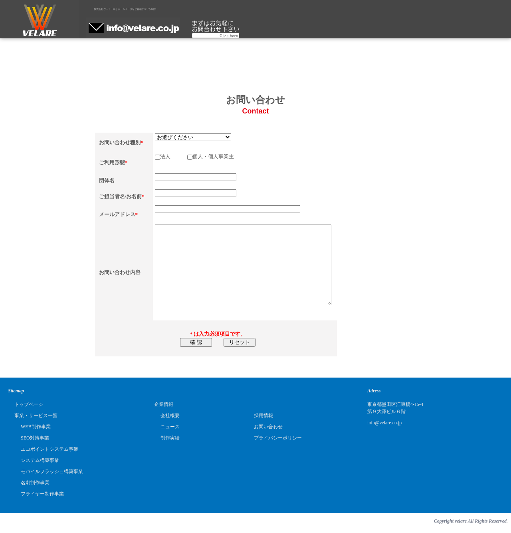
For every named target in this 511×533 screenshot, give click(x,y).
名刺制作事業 (35, 482)
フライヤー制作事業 (42, 494)
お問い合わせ (268, 427)
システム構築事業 (40, 460)
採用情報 (313, 29)
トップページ (28, 404)
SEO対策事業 (35, 438)
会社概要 (170, 415)
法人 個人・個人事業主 (194, 156)
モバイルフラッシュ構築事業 (52, 471)
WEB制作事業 (36, 427)
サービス (157, 29)
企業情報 (209, 29)
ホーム (105, 29)
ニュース (170, 427)
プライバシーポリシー (278, 438)
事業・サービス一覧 (35, 415)
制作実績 (261, 29)
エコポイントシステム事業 (49, 449)
